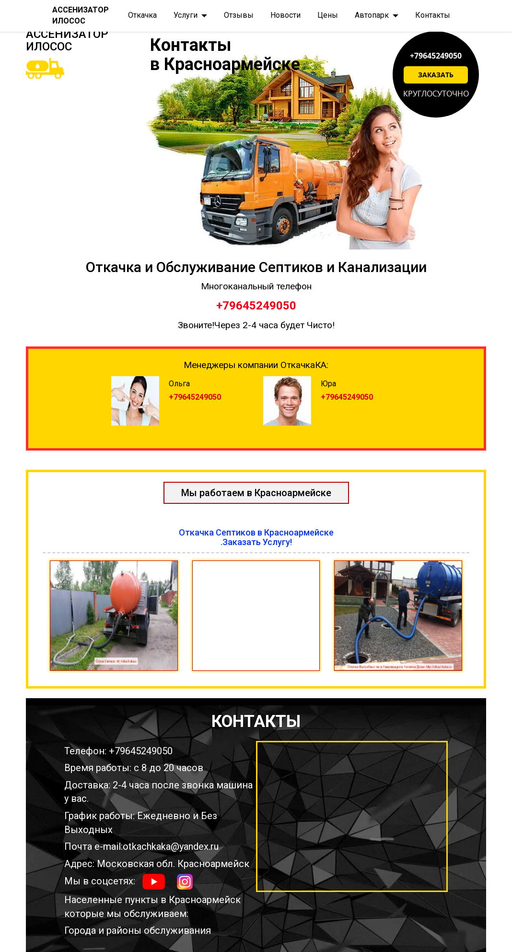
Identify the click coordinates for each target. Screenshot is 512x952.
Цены (327, 15)
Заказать (436, 74)
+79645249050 (436, 55)
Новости (285, 15)
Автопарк (372, 15)
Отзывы (239, 15)
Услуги (186, 15)
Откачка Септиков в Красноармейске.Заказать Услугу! (256, 537)
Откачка (142, 15)
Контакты (432, 15)
